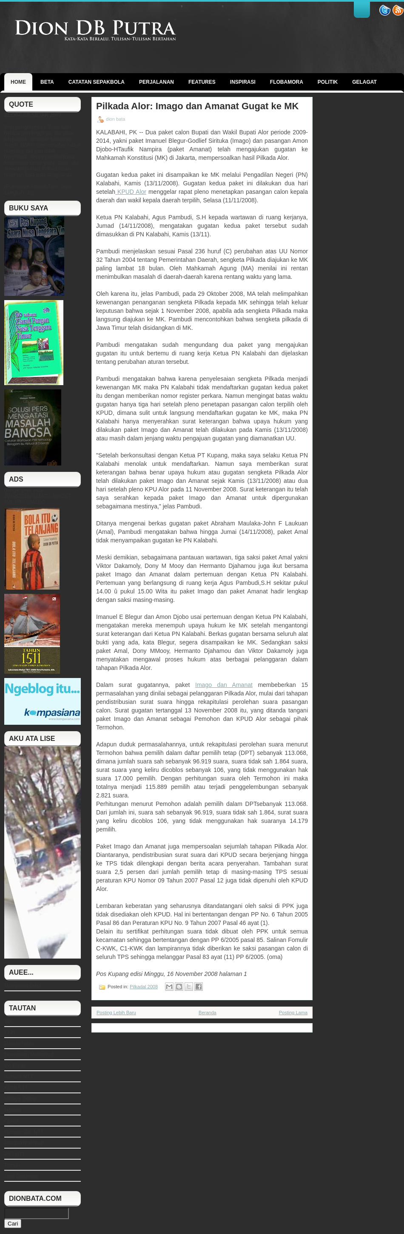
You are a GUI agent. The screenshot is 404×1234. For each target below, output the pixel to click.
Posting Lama (293, 1012)
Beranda (207, 1012)
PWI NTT (14, 1154)
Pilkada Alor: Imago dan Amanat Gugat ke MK (197, 106)
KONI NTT (16, 1088)
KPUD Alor (130, 191)
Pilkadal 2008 (144, 986)
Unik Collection (21, 1176)
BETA (47, 82)
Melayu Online (20, 1099)
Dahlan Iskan (19, 1044)
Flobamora (286, 82)
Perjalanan (156, 82)
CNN (9, 1032)
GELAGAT (364, 82)
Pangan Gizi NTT (23, 1132)
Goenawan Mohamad (28, 1055)
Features (202, 82)
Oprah (11, 1121)
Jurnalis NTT (18, 1077)
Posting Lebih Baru (116, 1012)
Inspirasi (243, 82)
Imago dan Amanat (224, 684)
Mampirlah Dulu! (22, 986)
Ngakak (13, 1110)
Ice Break (15, 1066)
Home (18, 82)
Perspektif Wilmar (24, 1143)
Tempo (12, 1165)
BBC (9, 1021)
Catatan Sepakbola (96, 82)
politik (328, 82)
